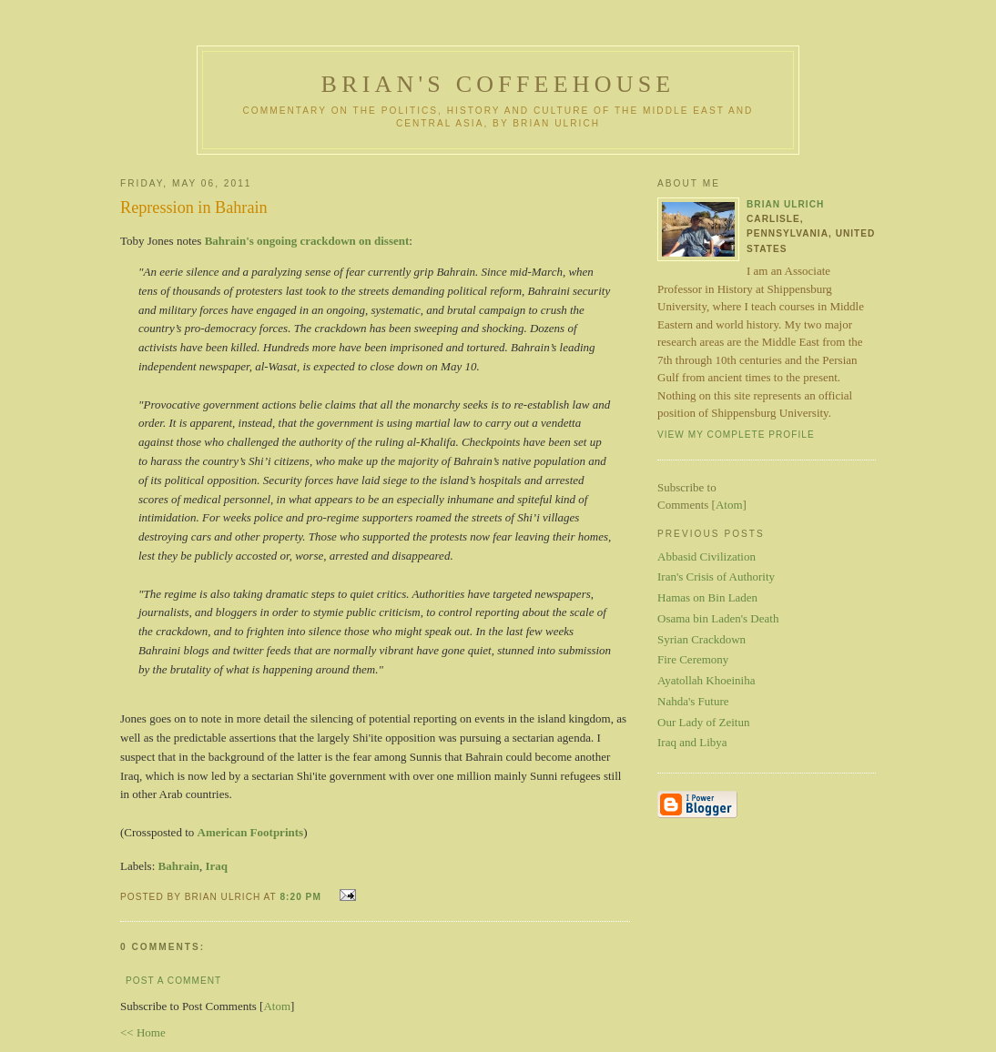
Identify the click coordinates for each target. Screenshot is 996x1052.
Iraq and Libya (692, 742)
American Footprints (251, 832)
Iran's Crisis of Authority (716, 576)
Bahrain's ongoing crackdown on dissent (307, 241)
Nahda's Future (693, 701)
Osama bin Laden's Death (717, 618)
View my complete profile (736, 435)
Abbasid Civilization (706, 556)
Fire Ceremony (692, 659)
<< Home (143, 1032)
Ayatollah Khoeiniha (706, 680)
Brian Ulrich (785, 204)
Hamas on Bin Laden (707, 597)
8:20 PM (301, 897)
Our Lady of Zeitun (703, 722)
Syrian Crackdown (701, 639)
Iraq (217, 866)
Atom (276, 1006)
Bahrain (179, 866)
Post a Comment (173, 981)
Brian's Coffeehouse (498, 84)
